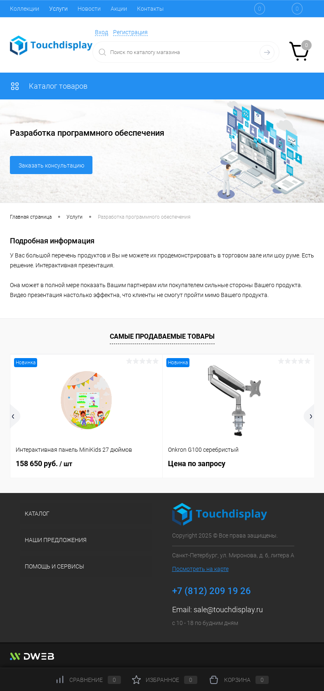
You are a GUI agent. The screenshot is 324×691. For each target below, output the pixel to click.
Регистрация (130, 32)
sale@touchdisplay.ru (228, 609)
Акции (119, 8)
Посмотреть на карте (200, 569)
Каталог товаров (49, 86)
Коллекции (24, 8)
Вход (101, 32)
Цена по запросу (196, 463)
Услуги (58, 8)
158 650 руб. (44, 463)
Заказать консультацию (51, 165)
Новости (89, 8)
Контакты (150, 8)
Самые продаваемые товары (162, 336)
